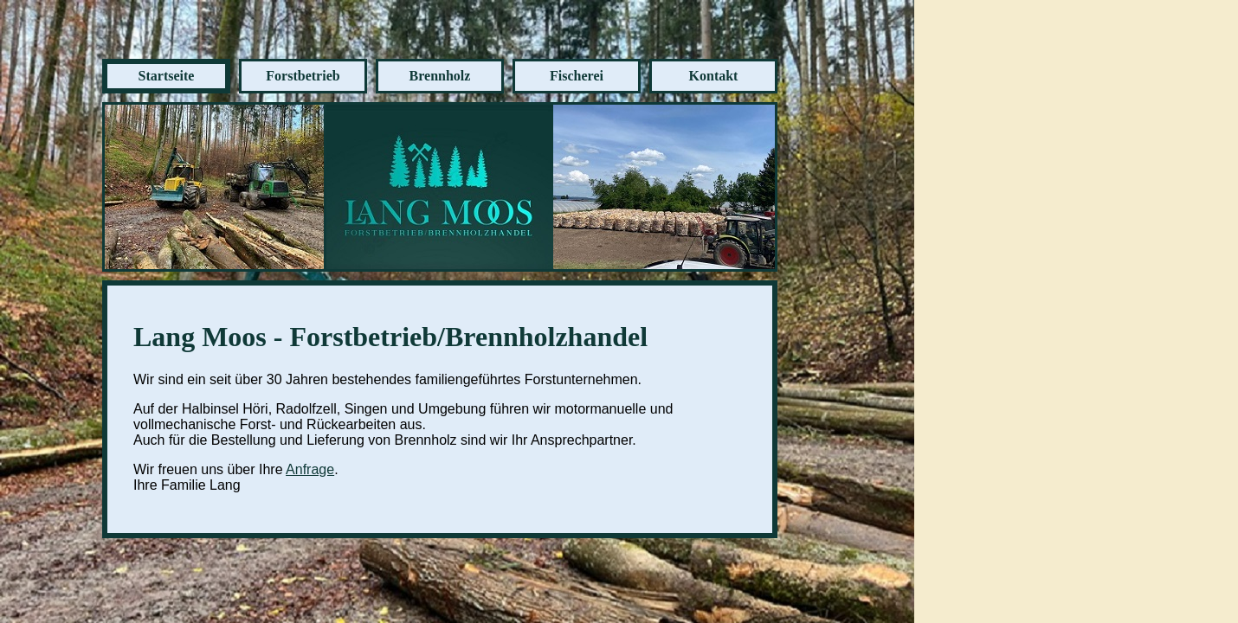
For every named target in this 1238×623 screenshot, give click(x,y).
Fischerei (576, 75)
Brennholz (440, 75)
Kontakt (713, 75)
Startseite (167, 75)
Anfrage (310, 469)
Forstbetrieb (302, 75)
